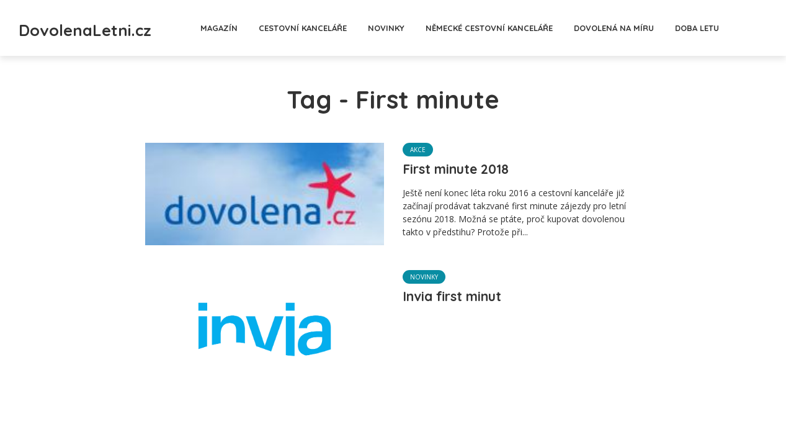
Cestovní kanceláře (339, 28)
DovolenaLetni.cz (121, 26)
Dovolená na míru (650, 28)
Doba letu (733, 28)
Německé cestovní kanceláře (525, 28)
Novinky (422, 28)
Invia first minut (460, 298)
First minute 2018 (464, 171)
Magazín (255, 28)
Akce (418, 150)
